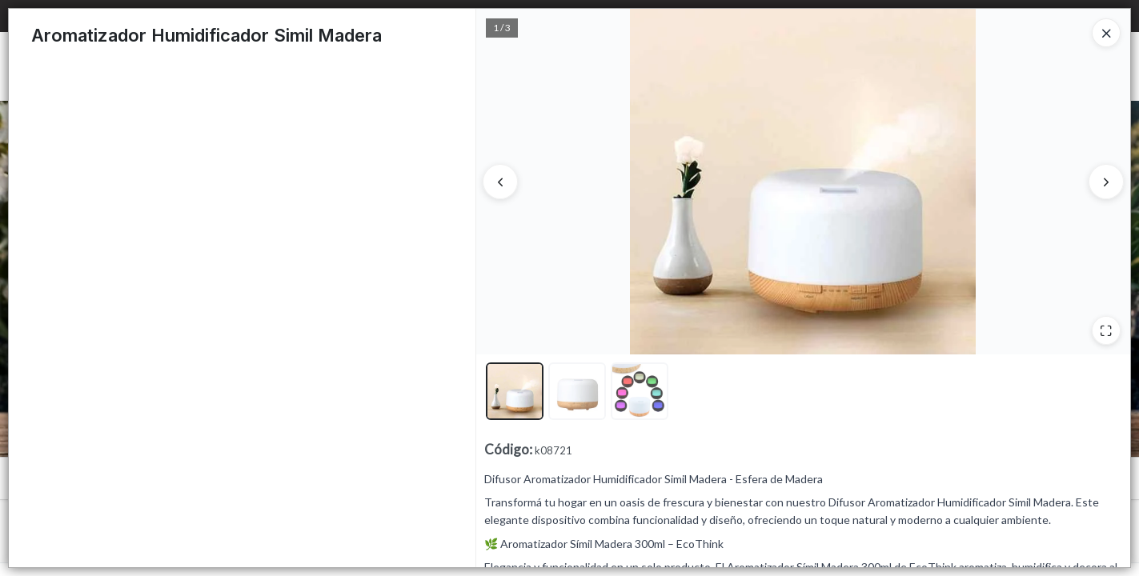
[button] (514, 391)
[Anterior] (500, 181)
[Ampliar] (1106, 330)
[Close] (1106, 32)
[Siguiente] (1106, 181)
